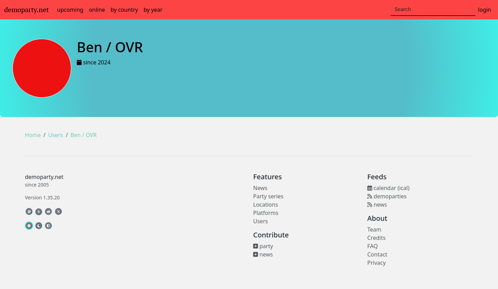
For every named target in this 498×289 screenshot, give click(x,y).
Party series (268, 196)
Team (374, 229)
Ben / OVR (83, 135)
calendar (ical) (388, 188)
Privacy (376, 263)
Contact (377, 254)
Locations (265, 204)
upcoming (70, 9)
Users (55, 135)
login (484, 9)
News (260, 188)
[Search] (432, 9)
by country (124, 9)
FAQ (372, 246)
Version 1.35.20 (42, 197)
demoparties (387, 196)
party (263, 246)
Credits (376, 238)
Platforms (265, 213)
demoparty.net (26, 9)
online (97, 9)
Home (33, 135)
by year (153, 9)
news (263, 254)
